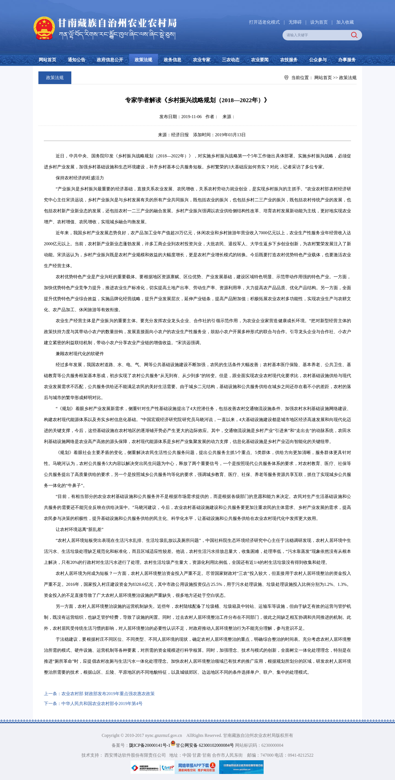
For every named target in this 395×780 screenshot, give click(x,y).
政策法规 (143, 59)
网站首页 (47, 59)
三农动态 (230, 59)
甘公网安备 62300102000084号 (202, 745)
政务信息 (172, 59)
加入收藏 (345, 22)
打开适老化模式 (264, 22)
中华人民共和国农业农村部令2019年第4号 (102, 703)
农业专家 (201, 59)
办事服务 (347, 59)
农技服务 (289, 59)
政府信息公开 (110, 59)
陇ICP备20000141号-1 (149, 745)
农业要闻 (260, 59)
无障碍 (295, 22)
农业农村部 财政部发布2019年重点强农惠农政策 (108, 693)
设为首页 (319, 22)
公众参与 (318, 59)
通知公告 (76, 59)
